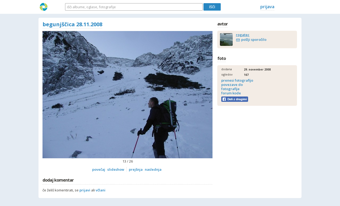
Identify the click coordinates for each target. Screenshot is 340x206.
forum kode (231, 93)
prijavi (84, 190)
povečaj (98, 169)
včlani (100, 190)
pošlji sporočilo (253, 39)
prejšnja (136, 169)
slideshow (115, 169)
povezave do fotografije (232, 86)
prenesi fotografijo (237, 80)
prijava (267, 7)
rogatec (242, 34)
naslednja (153, 169)
